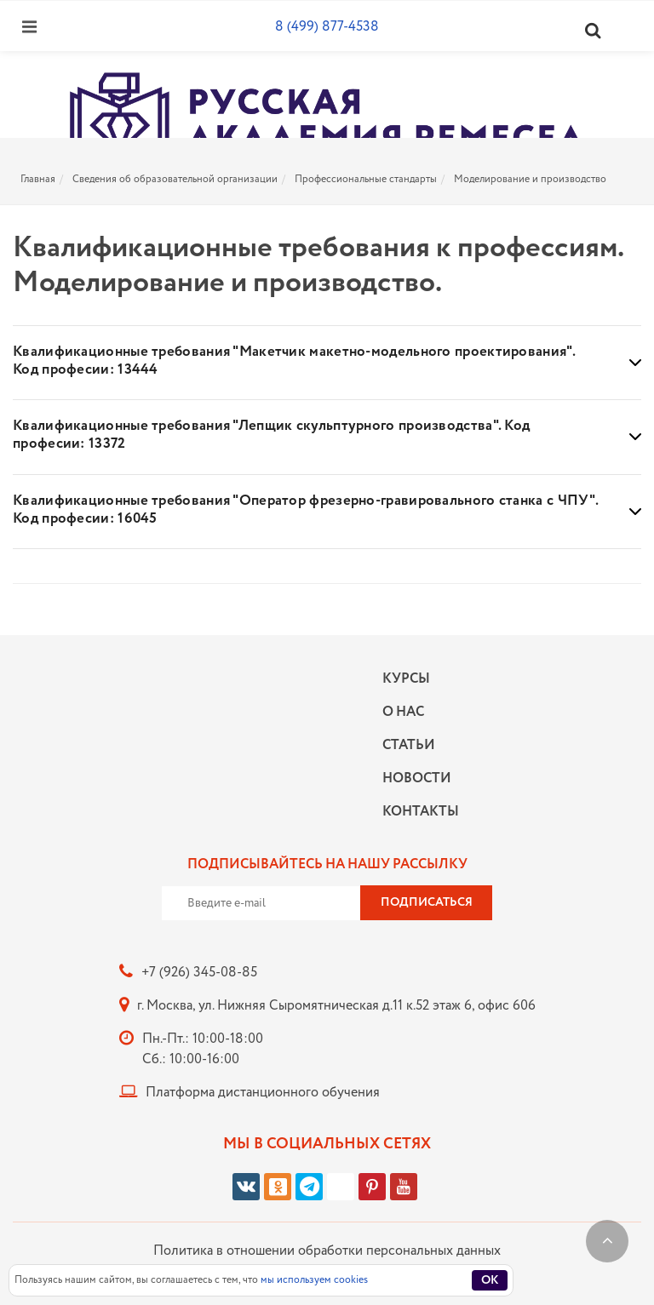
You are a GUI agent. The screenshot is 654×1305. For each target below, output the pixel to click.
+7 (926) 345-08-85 (199, 972)
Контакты (416, 811)
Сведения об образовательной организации (175, 179)
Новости (416, 778)
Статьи (408, 745)
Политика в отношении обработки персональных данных (327, 1251)
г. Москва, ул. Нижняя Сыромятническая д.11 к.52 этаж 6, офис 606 (336, 1006)
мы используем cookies (314, 1280)
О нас (403, 712)
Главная (37, 179)
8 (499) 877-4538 (327, 27)
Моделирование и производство (530, 179)
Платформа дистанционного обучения (263, 1092)
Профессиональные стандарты (366, 179)
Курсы (406, 679)
